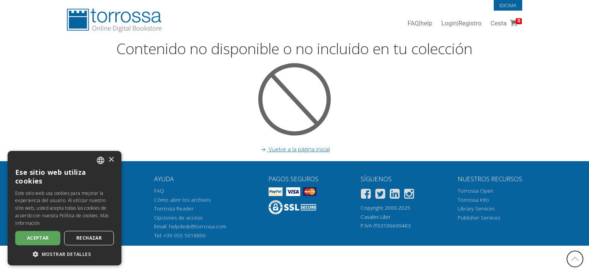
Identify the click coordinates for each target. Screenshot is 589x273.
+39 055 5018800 (185, 235)
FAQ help (420, 23)
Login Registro (461, 23)
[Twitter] (380, 195)
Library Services (476, 208)
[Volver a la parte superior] (575, 259)
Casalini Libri (375, 216)
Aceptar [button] (38, 238)
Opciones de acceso (178, 217)
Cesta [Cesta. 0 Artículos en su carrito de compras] (505, 23)
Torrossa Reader (174, 208)
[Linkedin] (394, 195)
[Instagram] (409, 195)
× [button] (111, 160)
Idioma (508, 5)
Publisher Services (479, 217)
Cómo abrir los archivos (182, 199)
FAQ (159, 190)
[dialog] (64, 208)
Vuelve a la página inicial (295, 149)
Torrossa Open (475, 190)
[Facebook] (365, 195)
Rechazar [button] (89, 238)
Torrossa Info (473, 199)
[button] (64, 254)
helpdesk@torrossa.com (197, 226)
